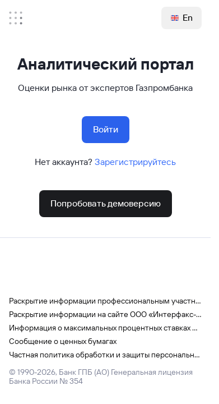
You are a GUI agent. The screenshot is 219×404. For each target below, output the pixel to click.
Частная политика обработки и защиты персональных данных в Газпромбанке (105, 354)
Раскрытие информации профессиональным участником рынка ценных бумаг (105, 300)
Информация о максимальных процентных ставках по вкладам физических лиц (105, 327)
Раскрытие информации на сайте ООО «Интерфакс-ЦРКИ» (105, 314)
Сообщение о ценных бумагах (63, 341)
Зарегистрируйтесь (135, 162)
